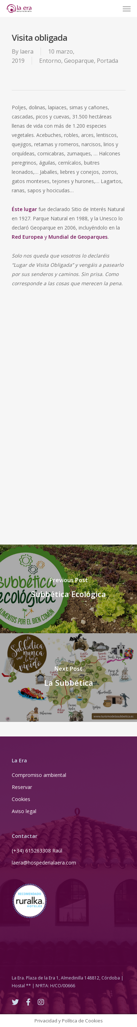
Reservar (22, 787)
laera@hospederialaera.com (44, 862)
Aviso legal (24, 811)
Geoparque (79, 61)
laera (26, 51)
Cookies (21, 799)
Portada (107, 61)
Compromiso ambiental (39, 775)
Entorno (50, 61)
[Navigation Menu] (127, 8)
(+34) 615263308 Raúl (37, 850)
